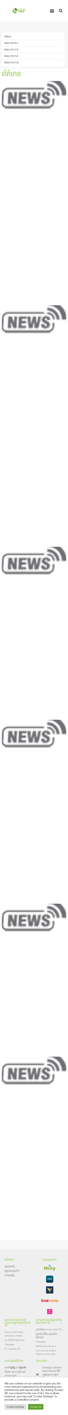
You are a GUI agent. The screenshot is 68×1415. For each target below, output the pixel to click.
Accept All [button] (35, 1406)
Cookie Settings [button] (15, 1406)
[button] (52, 10)
